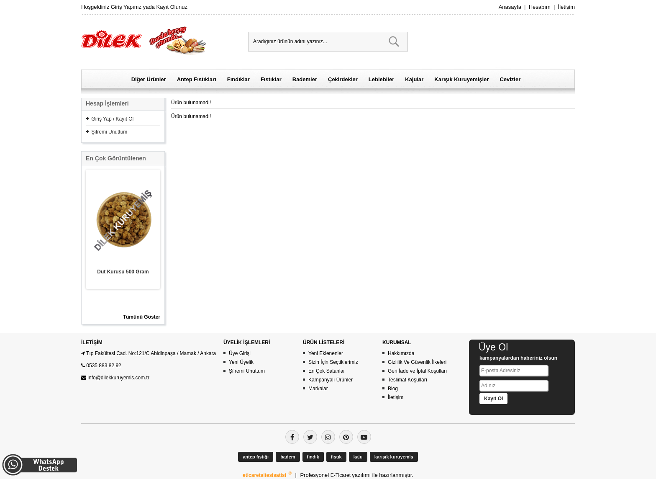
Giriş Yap (101, 119)
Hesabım (540, 7)
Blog (393, 388)
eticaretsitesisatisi (265, 475)
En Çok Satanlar (326, 371)
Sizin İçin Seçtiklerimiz (333, 362)
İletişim (566, 7)
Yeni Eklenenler (325, 353)
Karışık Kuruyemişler (461, 79)
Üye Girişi (240, 353)
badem (287, 456)
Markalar (318, 388)
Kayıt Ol (125, 119)
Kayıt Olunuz (171, 7)
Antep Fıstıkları (196, 79)
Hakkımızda (401, 353)
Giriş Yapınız (126, 7)
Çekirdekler (343, 79)
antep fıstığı (256, 456)
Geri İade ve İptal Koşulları (417, 371)
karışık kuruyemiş (393, 456)
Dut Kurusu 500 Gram (123, 272)
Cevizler (510, 79)
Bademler (304, 79)
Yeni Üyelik (241, 362)
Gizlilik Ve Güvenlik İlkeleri (417, 362)
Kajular (414, 79)
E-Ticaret (341, 475)
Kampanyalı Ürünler (330, 380)
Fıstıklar (271, 79)
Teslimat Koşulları (407, 380)
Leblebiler (381, 79)
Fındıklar (238, 79)
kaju (358, 456)
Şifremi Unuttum (109, 132)
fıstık (336, 456)
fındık (313, 456)
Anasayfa (510, 7)
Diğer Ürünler (148, 79)
